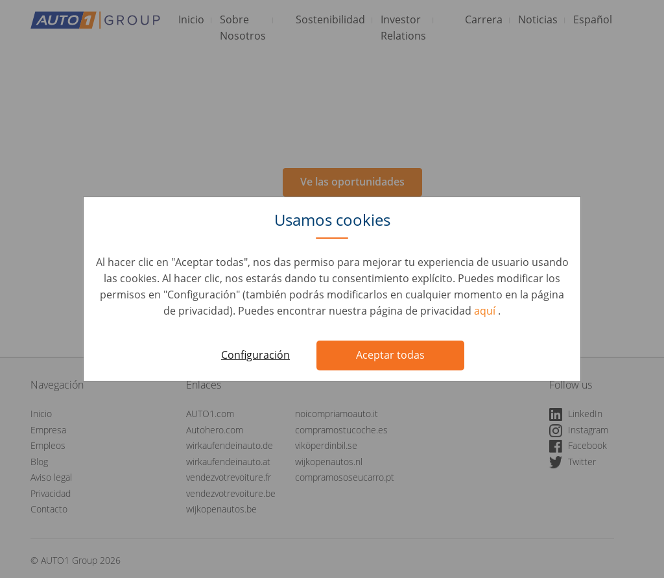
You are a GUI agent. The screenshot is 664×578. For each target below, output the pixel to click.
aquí (486, 311)
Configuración (255, 355)
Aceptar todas (390, 355)
